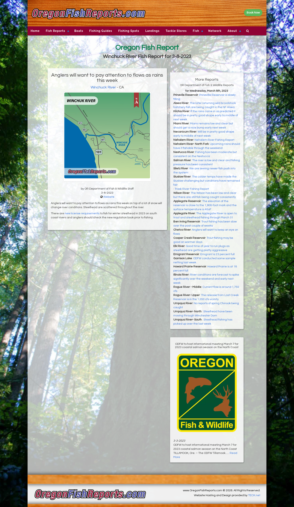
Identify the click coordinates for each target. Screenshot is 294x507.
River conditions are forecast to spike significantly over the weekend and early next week (206, 278)
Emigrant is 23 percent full (217, 254)
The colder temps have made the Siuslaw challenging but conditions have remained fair (206, 180)
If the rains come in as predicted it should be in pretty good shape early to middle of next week (205, 115)
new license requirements (82, 213)
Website (108, 196)
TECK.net (254, 495)
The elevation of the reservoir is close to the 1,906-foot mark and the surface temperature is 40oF (205, 205)
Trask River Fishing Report (192, 189)
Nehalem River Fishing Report (214, 139)
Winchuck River (103, 87)
